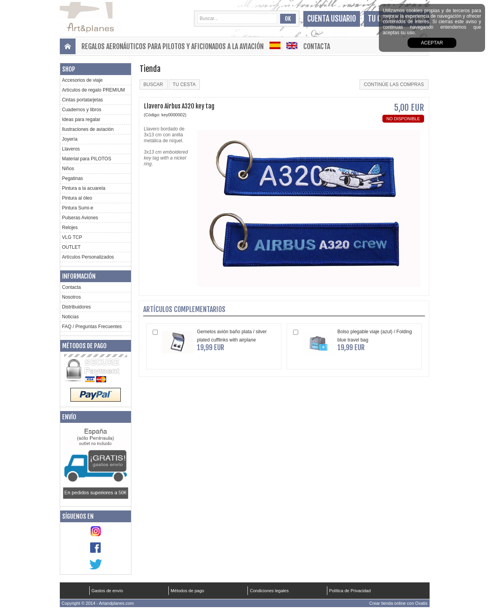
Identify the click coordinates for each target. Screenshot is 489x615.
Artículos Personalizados (88, 257)
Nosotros (71, 297)
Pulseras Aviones (80, 217)
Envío (69, 417)
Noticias (70, 316)
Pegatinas (72, 178)
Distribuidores (76, 307)
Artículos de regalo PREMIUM (93, 90)
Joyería (70, 139)
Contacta (316, 46)
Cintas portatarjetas (82, 100)
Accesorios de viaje (82, 80)
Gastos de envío (107, 590)
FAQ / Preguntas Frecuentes (92, 326)
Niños (68, 168)
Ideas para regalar (81, 119)
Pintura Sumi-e (77, 208)
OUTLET (71, 247)
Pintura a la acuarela (83, 188)
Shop (68, 69)
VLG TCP (72, 237)
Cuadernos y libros (81, 109)
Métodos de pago (84, 346)
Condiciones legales (269, 590)
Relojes (70, 227)
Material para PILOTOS (86, 159)
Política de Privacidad (350, 590)
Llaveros (71, 149)
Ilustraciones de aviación (88, 129)
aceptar (432, 43)
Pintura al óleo (77, 198)
